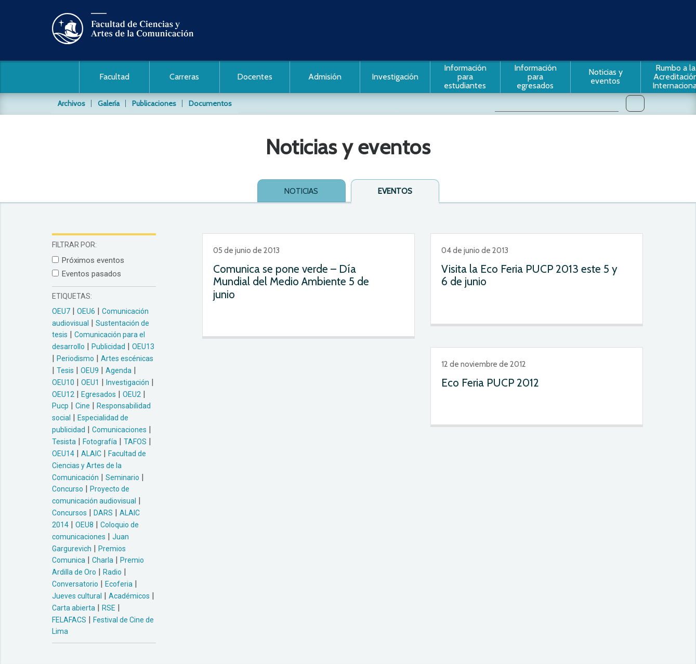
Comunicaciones (119, 430)
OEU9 (90, 370)
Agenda (119, 370)
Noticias (301, 191)
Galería (109, 103)
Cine (82, 406)
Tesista (64, 441)
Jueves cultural (77, 596)
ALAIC (91, 453)
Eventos (395, 191)
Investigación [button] (395, 77)
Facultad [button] (114, 77)
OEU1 (90, 382)
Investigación (127, 382)
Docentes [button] (254, 77)
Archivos (71, 103)
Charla (102, 560)
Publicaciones (154, 103)
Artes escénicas (127, 358)
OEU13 (143, 346)
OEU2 (132, 394)
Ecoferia (119, 584)
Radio (112, 572)
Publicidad (108, 346)
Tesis (65, 370)
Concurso (67, 489)
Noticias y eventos (605, 76)
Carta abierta (73, 608)
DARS (103, 513)
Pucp (60, 406)
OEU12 (63, 394)
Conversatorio (75, 584)
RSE (108, 608)
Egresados (98, 394)
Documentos (210, 103)
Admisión (325, 77)
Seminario (122, 477)
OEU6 (86, 311)
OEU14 (63, 453)
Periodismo (75, 358)
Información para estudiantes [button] (465, 76)
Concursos (69, 513)
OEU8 (84, 525)
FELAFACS (69, 620)
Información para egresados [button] (535, 76)
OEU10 (63, 382)
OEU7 (61, 311)
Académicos (129, 596)
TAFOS (135, 441)
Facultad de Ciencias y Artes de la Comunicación (99, 465)
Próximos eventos (93, 260)
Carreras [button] (184, 77)
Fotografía (100, 441)
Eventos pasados (91, 273)
